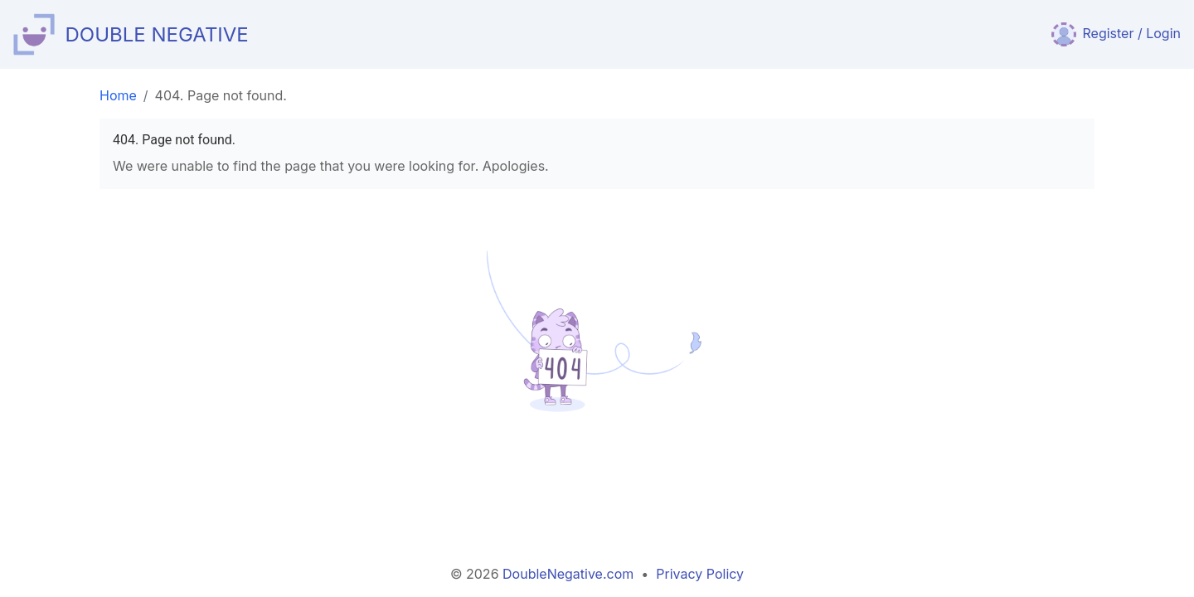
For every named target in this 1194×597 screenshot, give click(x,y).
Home (118, 95)
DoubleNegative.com (567, 573)
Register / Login (1116, 33)
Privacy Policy (700, 573)
